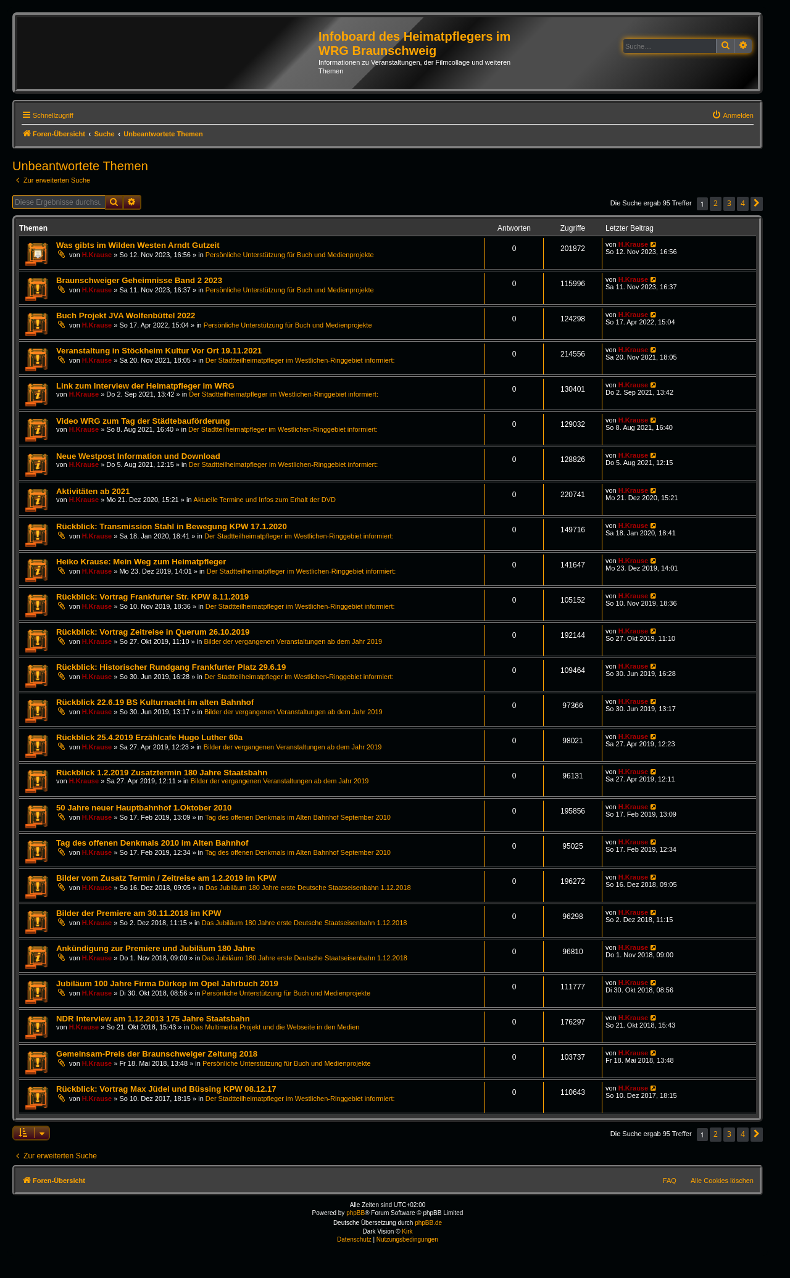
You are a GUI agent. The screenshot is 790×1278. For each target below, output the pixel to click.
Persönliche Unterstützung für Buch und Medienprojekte (290, 254)
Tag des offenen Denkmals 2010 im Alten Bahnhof (152, 842)
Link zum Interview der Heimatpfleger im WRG (145, 385)
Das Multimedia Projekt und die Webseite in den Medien (275, 1027)
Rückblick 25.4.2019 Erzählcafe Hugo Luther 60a (149, 737)
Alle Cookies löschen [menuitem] (722, 1180)
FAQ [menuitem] (669, 1180)
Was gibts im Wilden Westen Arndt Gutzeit (138, 245)
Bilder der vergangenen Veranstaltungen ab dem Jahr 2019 (293, 641)
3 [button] (729, 203)
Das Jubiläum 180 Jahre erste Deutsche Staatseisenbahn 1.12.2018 (308, 887)
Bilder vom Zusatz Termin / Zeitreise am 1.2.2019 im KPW (166, 878)
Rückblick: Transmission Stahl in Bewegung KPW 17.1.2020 (171, 526)
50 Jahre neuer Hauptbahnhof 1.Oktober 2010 (143, 807)
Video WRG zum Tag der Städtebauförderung (143, 421)
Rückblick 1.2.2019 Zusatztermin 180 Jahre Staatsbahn (161, 772)
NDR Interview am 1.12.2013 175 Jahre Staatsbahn (153, 1018)
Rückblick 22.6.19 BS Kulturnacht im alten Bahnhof (155, 702)
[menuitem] (733, 115)
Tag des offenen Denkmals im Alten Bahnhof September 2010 (298, 817)
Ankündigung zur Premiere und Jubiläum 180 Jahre (155, 948)
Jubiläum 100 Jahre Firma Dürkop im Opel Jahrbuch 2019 (167, 983)
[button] (756, 204)
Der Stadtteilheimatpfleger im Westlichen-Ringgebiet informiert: (300, 360)
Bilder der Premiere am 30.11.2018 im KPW (139, 913)
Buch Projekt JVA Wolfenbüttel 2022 (125, 315)
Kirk (407, 1231)
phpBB (355, 1213)
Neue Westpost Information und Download (138, 456)
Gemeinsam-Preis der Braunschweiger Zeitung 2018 (156, 1053)
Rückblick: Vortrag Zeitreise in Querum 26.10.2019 (152, 632)
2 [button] (715, 203)
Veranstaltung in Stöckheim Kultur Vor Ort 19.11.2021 (159, 350)
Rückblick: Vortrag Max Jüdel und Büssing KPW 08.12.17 (166, 1089)
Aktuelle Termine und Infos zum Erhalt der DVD (265, 499)
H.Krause (97, 254)
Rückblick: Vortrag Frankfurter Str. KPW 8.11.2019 (152, 596)
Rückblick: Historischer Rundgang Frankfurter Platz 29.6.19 (171, 667)
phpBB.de (428, 1222)
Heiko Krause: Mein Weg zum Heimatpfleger (141, 561)
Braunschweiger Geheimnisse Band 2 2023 (139, 280)
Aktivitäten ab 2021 (93, 491)
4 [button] (743, 203)
